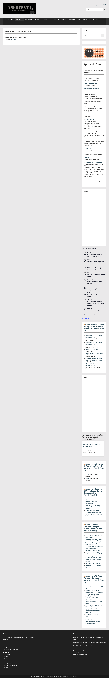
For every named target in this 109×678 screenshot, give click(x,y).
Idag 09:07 (88, 478)
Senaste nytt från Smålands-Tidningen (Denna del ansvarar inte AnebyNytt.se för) (93, 528)
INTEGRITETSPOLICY (8, 663)
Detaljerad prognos (101, 5)
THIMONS (86, 157)
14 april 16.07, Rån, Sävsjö (92, 349)
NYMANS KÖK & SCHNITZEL (91, 93)
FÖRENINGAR (29, 19)
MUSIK (78, 19)
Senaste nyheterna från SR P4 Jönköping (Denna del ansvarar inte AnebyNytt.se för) (93, 492)
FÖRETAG (19, 19)
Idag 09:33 (88, 474)
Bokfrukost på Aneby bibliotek (95, 315)
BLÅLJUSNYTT (62, 19)
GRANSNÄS (87, 88)
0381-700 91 (13, 39)
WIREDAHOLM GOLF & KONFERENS (93, 162)
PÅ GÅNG (11, 19)
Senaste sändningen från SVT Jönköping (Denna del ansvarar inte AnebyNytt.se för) (94, 467)
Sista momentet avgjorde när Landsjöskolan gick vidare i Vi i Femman (93, 506)
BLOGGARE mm (96, 19)
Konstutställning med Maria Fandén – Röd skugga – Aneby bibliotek (95, 303)
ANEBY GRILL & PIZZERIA (90, 83)
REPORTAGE (72, 19)
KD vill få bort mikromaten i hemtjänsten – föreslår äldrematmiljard (92, 501)
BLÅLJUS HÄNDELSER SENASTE (10, 649)
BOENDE (38, 19)
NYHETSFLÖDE (86, 19)
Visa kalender (85, 318)
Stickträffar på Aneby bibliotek (95, 310)
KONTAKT (23, 23)
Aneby (104, 4)
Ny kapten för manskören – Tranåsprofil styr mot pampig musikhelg (92, 610)
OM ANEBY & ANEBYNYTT (11, 23)
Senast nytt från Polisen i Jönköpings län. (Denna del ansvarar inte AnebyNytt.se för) (94, 328)
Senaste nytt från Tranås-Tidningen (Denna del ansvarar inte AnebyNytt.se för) (94, 579)
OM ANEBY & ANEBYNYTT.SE (10, 665)
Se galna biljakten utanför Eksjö (93, 563)
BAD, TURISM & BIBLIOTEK (49, 19)
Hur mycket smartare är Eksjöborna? (94, 546)
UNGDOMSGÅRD (94, 88)
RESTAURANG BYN (89, 119)
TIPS (4, 669)
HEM (5, 19)
